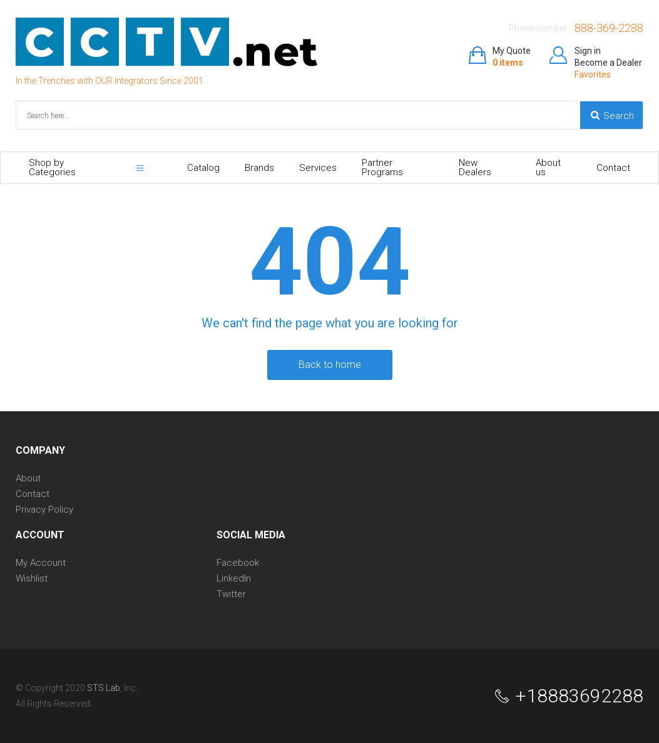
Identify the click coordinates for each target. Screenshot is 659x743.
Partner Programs (382, 167)
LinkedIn (234, 578)
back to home (330, 365)
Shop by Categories (52, 167)
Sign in (588, 50)
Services (318, 167)
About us (548, 167)
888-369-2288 (609, 28)
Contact (613, 167)
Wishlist (32, 578)
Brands (259, 167)
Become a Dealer (608, 62)
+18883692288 (579, 696)
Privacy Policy (44, 510)
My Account (41, 563)
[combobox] (138, 115)
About (28, 478)
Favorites (593, 74)
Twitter (231, 594)
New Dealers (475, 167)
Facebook (238, 563)
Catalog (203, 167)
